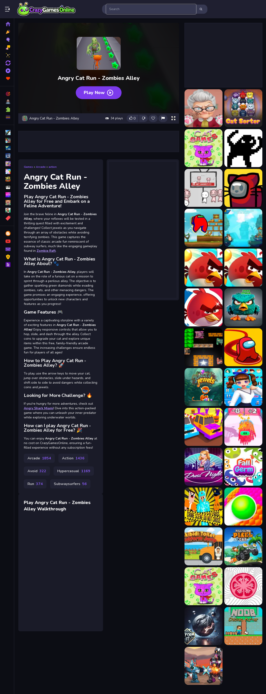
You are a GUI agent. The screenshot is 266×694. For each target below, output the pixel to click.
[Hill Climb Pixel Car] (243, 546)
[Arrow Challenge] (243, 427)
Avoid (36, 471)
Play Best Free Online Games (46, 9)
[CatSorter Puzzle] (243, 108)
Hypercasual (73, 471)
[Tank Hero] (204, 347)
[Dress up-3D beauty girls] (243, 387)
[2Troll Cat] (243, 148)
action (53, 167)
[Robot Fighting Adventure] (204, 666)
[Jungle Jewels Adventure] (204, 387)
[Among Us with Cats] (243, 188)
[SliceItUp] (243, 586)
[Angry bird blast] (243, 268)
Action (73, 458)
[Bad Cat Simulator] (204, 108)
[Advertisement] (98, 141)
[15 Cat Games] (204, 148)
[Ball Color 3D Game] (243, 507)
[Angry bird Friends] (204, 307)
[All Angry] (204, 188)
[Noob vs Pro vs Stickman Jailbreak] (204, 507)
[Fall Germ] (243, 467)
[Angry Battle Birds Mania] (243, 228)
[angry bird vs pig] (243, 307)
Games (28, 167)
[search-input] (151, 9)
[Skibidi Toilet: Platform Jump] (204, 546)
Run (35, 484)
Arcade (41, 167)
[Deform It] (204, 626)
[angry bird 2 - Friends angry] (204, 268)
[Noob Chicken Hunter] (243, 626)
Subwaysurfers (70, 484)
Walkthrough (51, 509)
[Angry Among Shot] (204, 228)
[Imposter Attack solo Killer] (243, 347)
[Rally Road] (204, 427)
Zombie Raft (46, 251)
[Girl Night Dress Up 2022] (204, 467)
